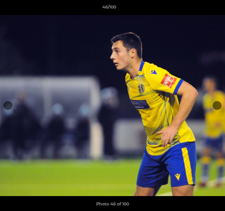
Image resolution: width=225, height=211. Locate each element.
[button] (203, 8)
